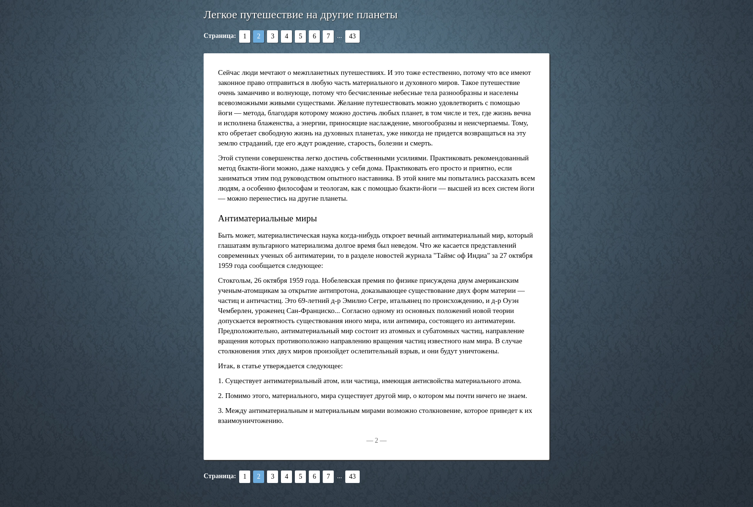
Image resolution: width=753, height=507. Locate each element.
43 (352, 36)
